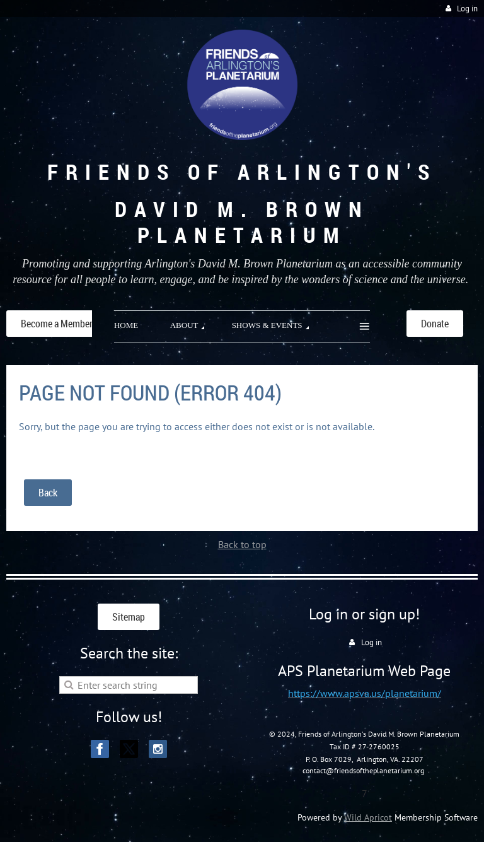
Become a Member (57, 323)
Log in (467, 8)
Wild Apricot (368, 817)
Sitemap (128, 617)
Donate (435, 323)
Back (47, 493)
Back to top (242, 544)
